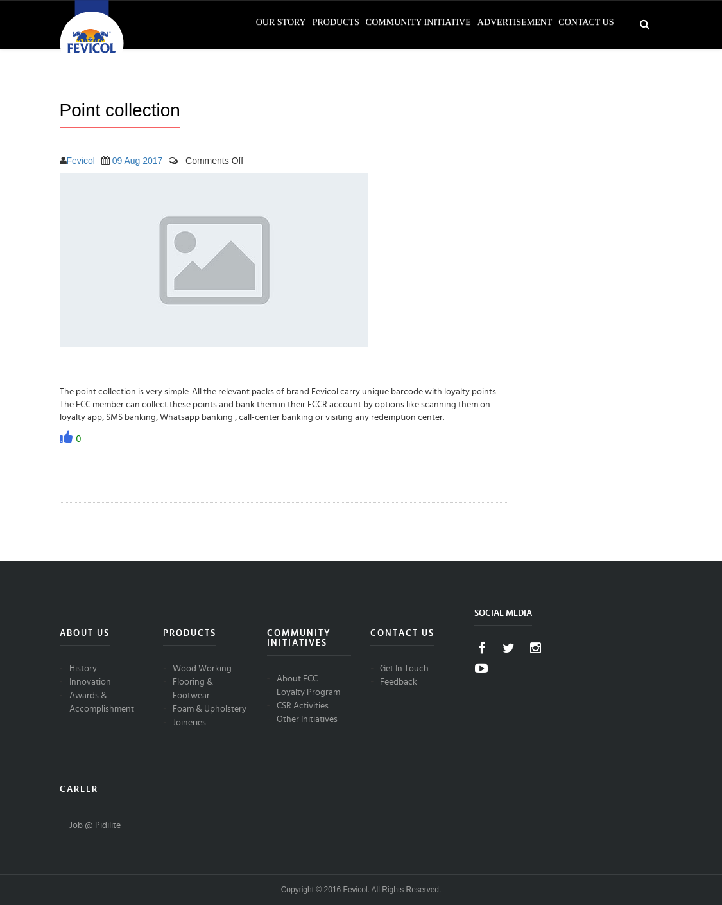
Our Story (281, 22)
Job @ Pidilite (95, 825)
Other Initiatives (307, 719)
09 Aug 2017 (137, 160)
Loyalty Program (308, 692)
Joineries (189, 722)
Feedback (398, 682)
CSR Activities (303, 705)
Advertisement (515, 22)
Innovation (90, 682)
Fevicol (81, 160)
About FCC (297, 678)
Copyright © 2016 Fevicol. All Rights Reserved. (361, 889)
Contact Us (586, 22)
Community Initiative (418, 22)
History (83, 668)
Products (336, 22)
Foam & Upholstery (209, 709)
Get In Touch (404, 668)
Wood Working (202, 668)
